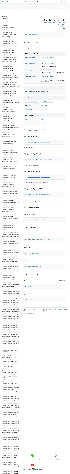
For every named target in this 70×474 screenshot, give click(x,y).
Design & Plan (28, 1)
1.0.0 (64, 26)
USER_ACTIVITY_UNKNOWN (48, 76)
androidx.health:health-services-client (56, 22)
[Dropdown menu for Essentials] (22, 1)
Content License (59, 309)
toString (44, 109)
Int (39, 91)
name (43, 123)
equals (43, 101)
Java (64, 28)
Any (51, 101)
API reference (6, 7)
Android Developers (28, 14)
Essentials (17, 1)
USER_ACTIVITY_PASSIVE (48, 70)
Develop (35, 14)
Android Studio (63, 1)
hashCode (44, 105)
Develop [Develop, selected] (39, 1)
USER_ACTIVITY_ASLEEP (48, 57)
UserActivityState (33, 34)
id (42, 119)
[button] (9, 25)
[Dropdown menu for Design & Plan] (34, 1)
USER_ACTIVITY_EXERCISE (48, 63)
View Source (61, 24)
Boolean (35, 101)
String (46, 91)
